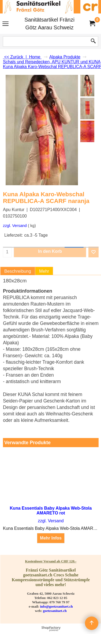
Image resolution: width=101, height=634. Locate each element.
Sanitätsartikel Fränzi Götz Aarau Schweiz (49, 23)
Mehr (44, 271)
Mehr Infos (51, 538)
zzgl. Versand (15, 225)
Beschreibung (17, 271)
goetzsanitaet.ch (54, 611)
